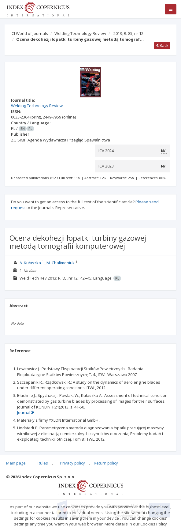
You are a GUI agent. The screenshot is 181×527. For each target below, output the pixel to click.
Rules (43, 463)
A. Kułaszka (30, 262)
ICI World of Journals (29, 33)
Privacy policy (72, 463)
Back (162, 45)
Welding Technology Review (80, 33)
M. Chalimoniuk (60, 262)
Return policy (106, 463)
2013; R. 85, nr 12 (128, 33)
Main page (16, 463)
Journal (25, 412)
